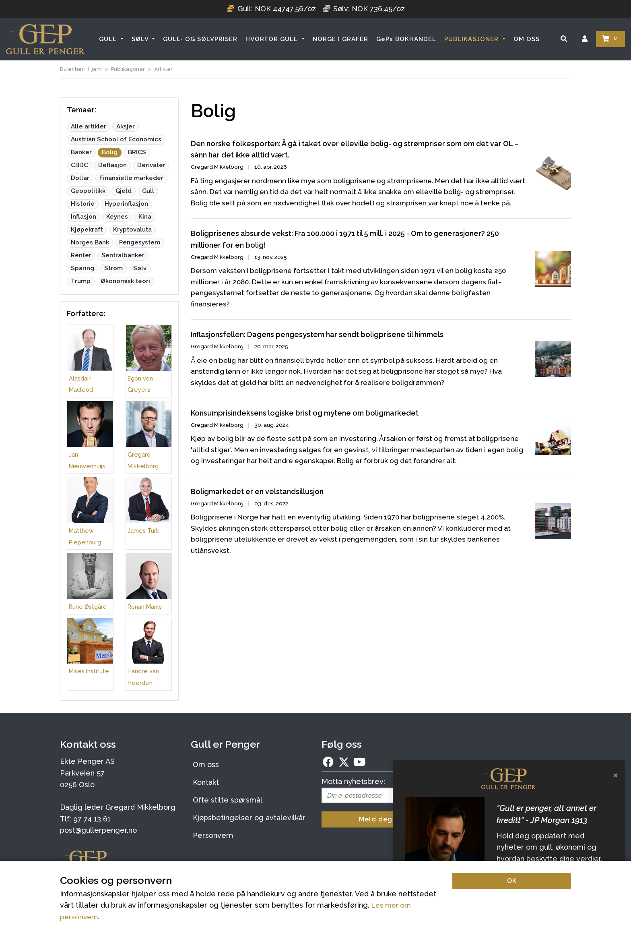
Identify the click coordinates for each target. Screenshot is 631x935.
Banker (81, 152)
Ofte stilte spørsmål (227, 800)
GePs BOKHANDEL (406, 39)
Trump (81, 281)
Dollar (80, 178)
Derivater (151, 165)
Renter (81, 255)
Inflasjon (83, 216)
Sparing (82, 268)
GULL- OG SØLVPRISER (200, 39)
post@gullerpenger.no (98, 830)
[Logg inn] (584, 39)
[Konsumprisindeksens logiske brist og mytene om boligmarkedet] (381, 464)
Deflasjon (112, 165)
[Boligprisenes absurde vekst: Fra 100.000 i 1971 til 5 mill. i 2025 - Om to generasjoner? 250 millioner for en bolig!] (381, 285)
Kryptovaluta (132, 229)
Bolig (110, 152)
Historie (83, 203)
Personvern (213, 835)
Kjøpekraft (87, 229)
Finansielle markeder (131, 178)
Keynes (117, 216)
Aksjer (125, 126)
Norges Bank (90, 242)
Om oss (206, 764)
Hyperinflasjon (126, 203)
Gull (148, 190)
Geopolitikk (88, 190)
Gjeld (123, 190)
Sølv (139, 268)
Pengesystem (139, 242)
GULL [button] (109, 39)
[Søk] (563, 39)
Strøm (113, 268)
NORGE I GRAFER (340, 39)
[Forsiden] (45, 39)
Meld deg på (381, 819)
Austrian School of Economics (116, 139)
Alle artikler (88, 126)
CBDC (79, 165)
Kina (144, 216)
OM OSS (526, 39)
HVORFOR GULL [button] (272, 39)
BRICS (137, 152)
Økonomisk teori (125, 281)
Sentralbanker (122, 255)
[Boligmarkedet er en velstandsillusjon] (381, 556)
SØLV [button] (141, 39)
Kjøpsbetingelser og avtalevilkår (249, 817)
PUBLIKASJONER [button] (472, 39)
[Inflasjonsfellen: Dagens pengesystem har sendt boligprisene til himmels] (381, 377)
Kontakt (206, 782)
